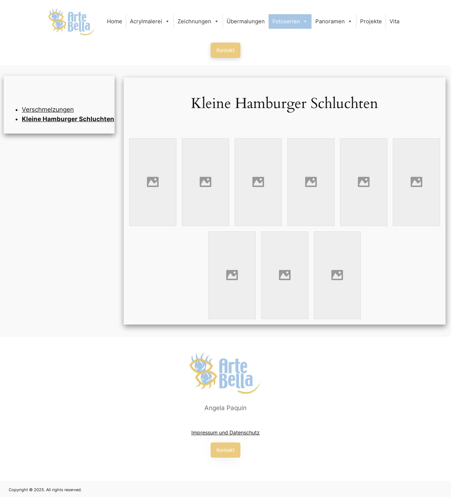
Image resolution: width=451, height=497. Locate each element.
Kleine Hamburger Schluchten (68, 119)
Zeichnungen (198, 21)
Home (114, 21)
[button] (225, 50)
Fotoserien (290, 21)
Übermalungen (246, 21)
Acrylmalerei (150, 21)
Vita (394, 21)
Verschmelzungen (48, 109)
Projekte (371, 21)
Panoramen (333, 21)
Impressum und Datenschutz (225, 432)
